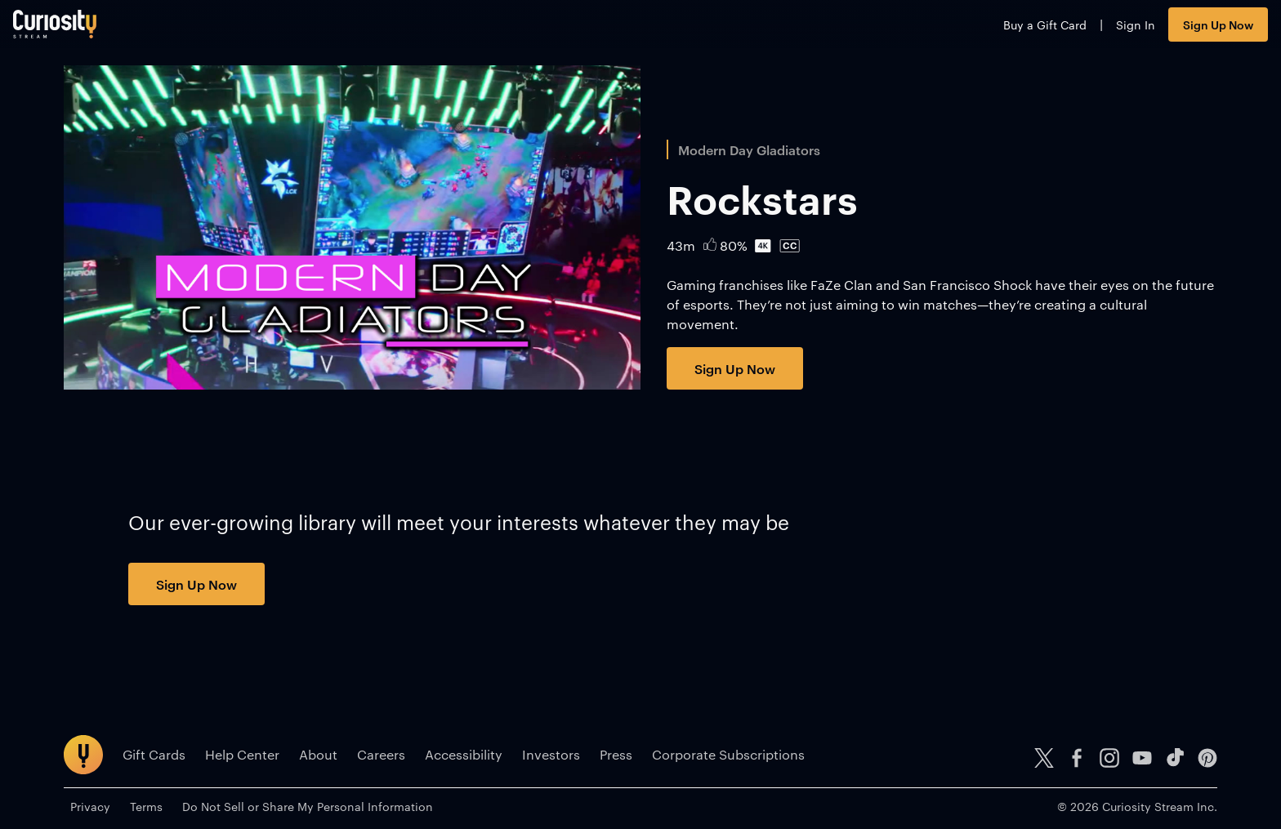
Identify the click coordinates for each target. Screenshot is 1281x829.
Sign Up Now (1167, 30)
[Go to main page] (105, 30)
